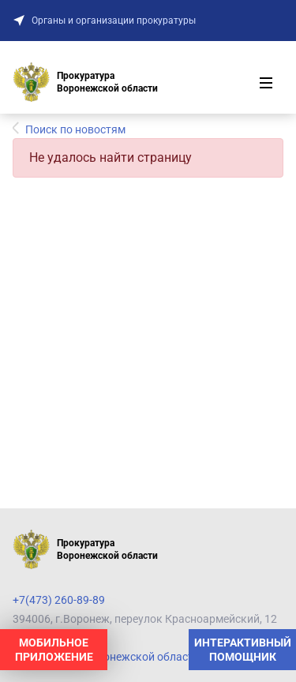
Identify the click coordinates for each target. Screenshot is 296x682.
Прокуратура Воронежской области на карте (129, 656)
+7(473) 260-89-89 (59, 600)
